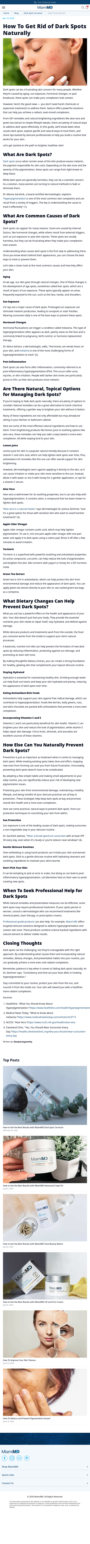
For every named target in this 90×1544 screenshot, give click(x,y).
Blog (16, 13)
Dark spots (9, 161)
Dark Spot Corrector (33, 13)
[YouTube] (19, 1458)
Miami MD (71, 921)
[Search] (83, 7)
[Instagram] (12, 1458)
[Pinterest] (26, 1458)
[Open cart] (87, 7)
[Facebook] (4, 1458)
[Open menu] (3, 7)
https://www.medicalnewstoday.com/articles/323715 (47, 1017)
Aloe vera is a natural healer (19, 509)
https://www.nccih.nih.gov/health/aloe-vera (51, 1022)
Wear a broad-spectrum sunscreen (46, 836)
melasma (24, 350)
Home (6, 13)
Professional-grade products (18, 921)
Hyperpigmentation (15, 198)
